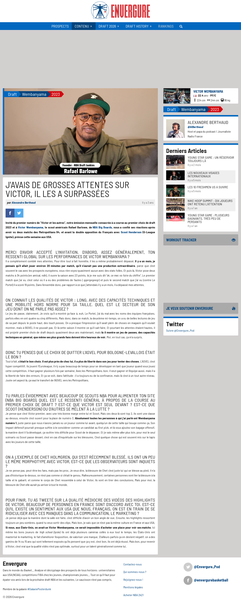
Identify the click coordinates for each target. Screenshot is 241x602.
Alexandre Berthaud (24, 202)
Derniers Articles (186, 150)
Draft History (137, 26)
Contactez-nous (132, 564)
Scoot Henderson (131, 232)
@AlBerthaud (195, 127)
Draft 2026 (107, 26)
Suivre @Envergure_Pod (180, 330)
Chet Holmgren (55, 457)
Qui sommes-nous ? (134, 572)
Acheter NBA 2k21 (133, 595)
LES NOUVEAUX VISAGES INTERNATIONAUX (203, 174)
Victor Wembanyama (30, 227)
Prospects (60, 26)
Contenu (82, 26)
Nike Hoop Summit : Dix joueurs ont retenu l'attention (210, 202)
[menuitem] (60, 26)
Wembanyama (34, 94)
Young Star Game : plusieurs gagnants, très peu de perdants (208, 218)
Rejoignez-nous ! (133, 579)
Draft (12, 94)
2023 (55, 94)
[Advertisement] (120, 58)
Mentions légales (133, 587)
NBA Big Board (21, 400)
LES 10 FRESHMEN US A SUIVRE (208, 187)
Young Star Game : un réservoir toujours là (211, 159)
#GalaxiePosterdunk (39, 589)
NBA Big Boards (102, 227)
